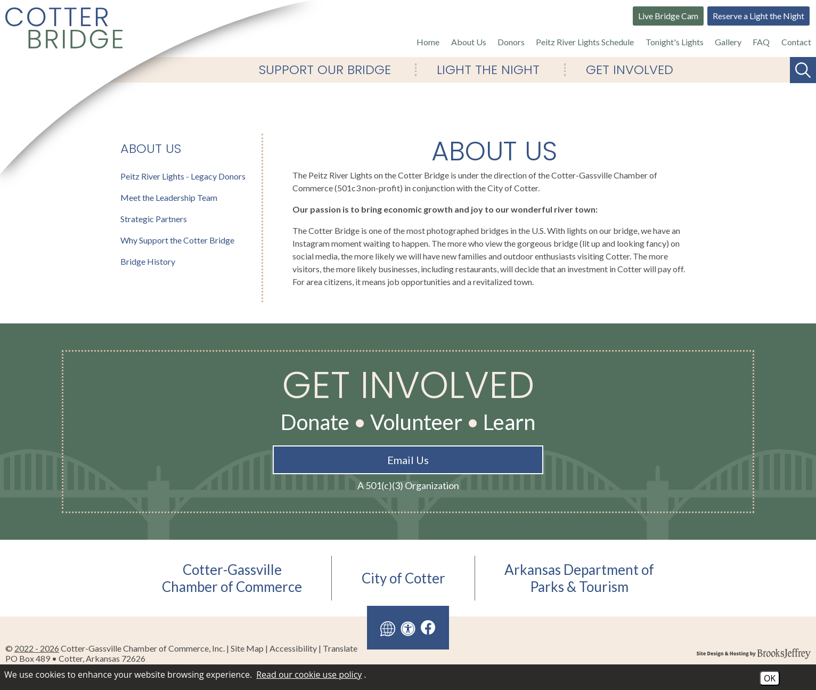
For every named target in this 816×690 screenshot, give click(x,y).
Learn (509, 422)
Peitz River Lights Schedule (585, 42)
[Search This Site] (803, 70)
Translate (340, 648)
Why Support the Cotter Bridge (177, 240)
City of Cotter (403, 578)
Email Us (408, 459)
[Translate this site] (388, 627)
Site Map (247, 648)
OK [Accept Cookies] (770, 678)
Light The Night (488, 69)
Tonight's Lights (675, 42)
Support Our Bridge (325, 69)
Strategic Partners (153, 219)
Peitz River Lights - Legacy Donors (183, 176)
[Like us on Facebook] (428, 627)
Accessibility (293, 648)
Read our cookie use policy (309, 674)
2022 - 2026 (36, 648)
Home (428, 42)
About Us (468, 42)
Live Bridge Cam (668, 16)
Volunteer (416, 422)
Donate (315, 422)
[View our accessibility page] (408, 627)
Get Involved (629, 69)
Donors (511, 42)
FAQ (761, 42)
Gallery (728, 42)
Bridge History (147, 261)
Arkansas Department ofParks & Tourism (579, 578)
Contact (796, 42)
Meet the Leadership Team (168, 197)
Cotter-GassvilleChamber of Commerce (232, 578)
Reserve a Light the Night (758, 16)
